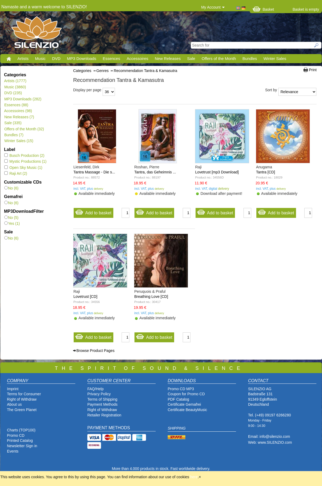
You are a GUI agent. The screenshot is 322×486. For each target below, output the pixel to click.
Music (40, 58)
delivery (98, 188)
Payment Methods (102, 404)
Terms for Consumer (24, 394)
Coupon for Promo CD (186, 394)
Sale (191, 58)
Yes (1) (12, 223)
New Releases (168, 58)
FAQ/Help (95, 389)
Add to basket (93, 211)
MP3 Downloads (81, 58)
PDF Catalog (178, 399)
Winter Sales (274, 58)
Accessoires (137, 58)
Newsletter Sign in (22, 446)
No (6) (11, 188)
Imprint (12, 389)
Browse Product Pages (95, 350)
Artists (23, 58)
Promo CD (15, 435)
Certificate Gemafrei (184, 404)
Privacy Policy (99, 394)
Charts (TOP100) (21, 430)
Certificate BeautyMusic (187, 410)
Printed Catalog (20, 440)
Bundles (249, 58)
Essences (111, 58)
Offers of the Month (219, 58)
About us (14, 404)
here (194, 477)
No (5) (11, 217)
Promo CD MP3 (181, 389)
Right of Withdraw (21, 399)
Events (12, 451)
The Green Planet (22, 410)
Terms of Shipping (102, 399)
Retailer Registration (104, 415)
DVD (56, 58)
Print (313, 70)
